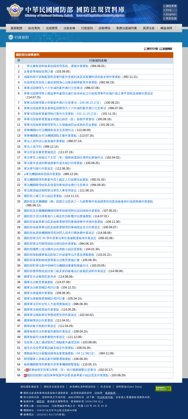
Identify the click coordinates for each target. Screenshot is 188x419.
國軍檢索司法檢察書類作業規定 (44, 337)
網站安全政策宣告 (54, 386)
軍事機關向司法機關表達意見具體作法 (49, 130)
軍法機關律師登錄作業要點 (42, 174)
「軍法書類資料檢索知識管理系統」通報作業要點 (56, 66)
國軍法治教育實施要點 (38, 282)
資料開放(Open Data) (129, 386)
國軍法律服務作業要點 (38, 293)
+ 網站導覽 (170, 6)
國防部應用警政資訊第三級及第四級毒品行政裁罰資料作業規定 (65, 271)
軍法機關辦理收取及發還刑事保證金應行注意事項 (56, 184)
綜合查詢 (34, 28)
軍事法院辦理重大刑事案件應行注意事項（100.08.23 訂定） (63, 102)
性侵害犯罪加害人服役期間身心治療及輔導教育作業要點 (60, 82)
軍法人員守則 (32, 146)
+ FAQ (167, 10)
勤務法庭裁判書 (126, 28)
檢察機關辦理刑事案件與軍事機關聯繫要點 (52, 364)
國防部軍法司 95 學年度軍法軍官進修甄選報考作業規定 (60, 238)
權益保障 (166, 28)
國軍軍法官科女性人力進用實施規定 (47, 304)
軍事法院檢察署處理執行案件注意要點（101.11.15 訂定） (62, 113)
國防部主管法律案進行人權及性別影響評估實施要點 (57, 216)
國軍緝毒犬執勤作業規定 (40, 326)
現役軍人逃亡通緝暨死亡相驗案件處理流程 (52, 342)
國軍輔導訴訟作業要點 (38, 320)
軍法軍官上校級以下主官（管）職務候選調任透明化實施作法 (63, 157)
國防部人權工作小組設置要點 (43, 196)
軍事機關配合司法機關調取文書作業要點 (50, 135)
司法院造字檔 (105, 397)
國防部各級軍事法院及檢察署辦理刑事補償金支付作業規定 (62, 227)
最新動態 (16, 28)
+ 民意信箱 (170, 18)
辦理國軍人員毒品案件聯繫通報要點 (47, 358)
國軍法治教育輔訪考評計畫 (41, 287)
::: (159, 5)
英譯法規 (149, 28)
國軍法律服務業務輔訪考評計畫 (44, 298)
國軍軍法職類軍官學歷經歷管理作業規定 (50, 314)
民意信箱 (106, 386)
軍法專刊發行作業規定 (38, 168)
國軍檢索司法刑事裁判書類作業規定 (47, 331)
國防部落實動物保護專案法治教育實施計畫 (52, 260)
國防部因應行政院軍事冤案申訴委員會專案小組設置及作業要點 (66, 375)
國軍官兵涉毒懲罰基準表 (40, 276)
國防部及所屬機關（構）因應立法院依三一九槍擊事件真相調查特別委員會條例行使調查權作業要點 (88, 201)
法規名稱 (69, 28)
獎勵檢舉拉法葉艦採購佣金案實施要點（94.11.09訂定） (60, 353)
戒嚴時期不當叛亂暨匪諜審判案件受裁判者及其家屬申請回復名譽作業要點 (72, 76)
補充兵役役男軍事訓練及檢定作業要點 (49, 347)
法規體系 (52, 28)
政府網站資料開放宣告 (83, 386)
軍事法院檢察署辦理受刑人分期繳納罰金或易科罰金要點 (60, 124)
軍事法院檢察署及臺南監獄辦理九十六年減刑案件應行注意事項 (65, 108)
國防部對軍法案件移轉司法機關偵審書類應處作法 (56, 265)
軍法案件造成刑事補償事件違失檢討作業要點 (53, 163)
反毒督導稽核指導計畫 (38, 71)
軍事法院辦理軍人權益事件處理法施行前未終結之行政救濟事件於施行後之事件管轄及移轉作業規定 (88, 93)
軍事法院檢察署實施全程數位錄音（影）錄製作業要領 (59, 119)
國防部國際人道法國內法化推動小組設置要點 (53, 249)
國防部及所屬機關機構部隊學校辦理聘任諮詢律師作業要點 (62, 210)
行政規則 (87, 28)
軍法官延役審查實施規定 (40, 152)
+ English (170, 14)
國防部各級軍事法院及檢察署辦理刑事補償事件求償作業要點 (63, 221)
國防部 (41, 401)
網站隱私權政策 (30, 386)
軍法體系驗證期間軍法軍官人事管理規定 (50, 190)
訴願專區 (105, 28)
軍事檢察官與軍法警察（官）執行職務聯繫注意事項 (60, 369)
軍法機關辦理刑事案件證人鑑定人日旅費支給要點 (56, 179)
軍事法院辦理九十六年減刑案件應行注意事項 (53, 87)
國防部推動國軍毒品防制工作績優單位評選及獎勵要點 (59, 254)
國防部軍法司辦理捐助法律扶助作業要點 (50, 243)
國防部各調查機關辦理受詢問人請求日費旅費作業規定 (59, 232)
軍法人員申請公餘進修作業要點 (44, 141)
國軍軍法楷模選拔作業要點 (41, 309)
